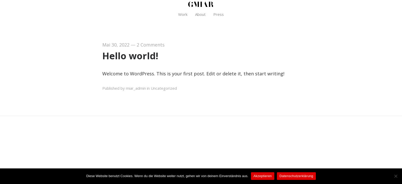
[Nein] (395, 176)
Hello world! (130, 56)
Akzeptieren (263, 176)
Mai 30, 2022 (115, 45)
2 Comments (151, 45)
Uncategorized (164, 88)
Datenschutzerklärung (296, 176)
